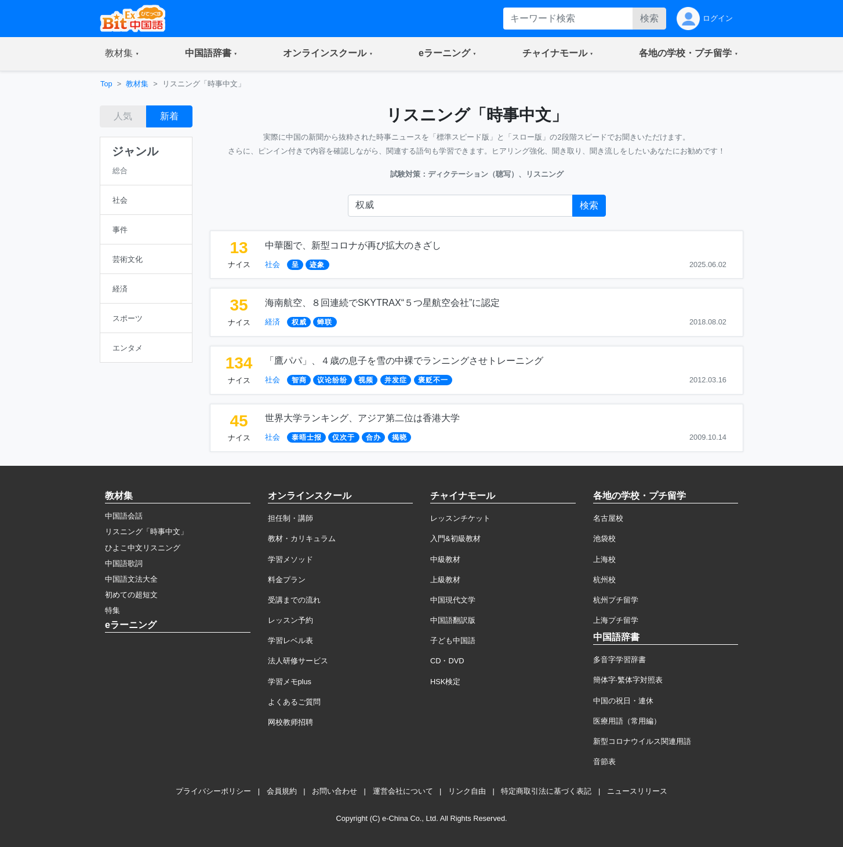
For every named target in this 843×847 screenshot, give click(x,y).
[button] (122, 54)
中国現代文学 (452, 600)
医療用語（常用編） (627, 721)
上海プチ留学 (615, 620)
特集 (112, 610)
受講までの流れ (294, 600)
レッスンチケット (460, 518)
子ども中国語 (452, 640)
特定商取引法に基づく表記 (546, 791)
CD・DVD (447, 660)
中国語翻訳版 (452, 620)
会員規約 (282, 791)
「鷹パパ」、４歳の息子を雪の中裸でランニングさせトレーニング (404, 361)
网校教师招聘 (290, 722)
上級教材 (445, 579)
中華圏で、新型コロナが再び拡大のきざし (353, 245)
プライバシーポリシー (213, 791)
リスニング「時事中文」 (146, 531)
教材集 (137, 83)
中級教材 (445, 559)
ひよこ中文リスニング (142, 547)
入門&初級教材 (455, 538)
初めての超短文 (131, 594)
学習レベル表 (290, 640)
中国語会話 (124, 516)
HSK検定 (445, 681)
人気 (123, 116)
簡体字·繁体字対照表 (628, 680)
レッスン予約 (290, 620)
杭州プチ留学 (615, 600)
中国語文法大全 (131, 579)
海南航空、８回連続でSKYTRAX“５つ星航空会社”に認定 (382, 303)
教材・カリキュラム (302, 538)
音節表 (604, 761)
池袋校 (604, 538)
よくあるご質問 (294, 702)
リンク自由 (467, 791)
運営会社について (403, 791)
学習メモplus (289, 681)
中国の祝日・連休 (623, 700)
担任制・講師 (290, 518)
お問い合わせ (334, 791)
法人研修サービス (298, 660)
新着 (169, 116)
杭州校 (604, 579)
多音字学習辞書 (619, 659)
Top (106, 83)
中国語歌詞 (124, 563)
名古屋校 (608, 518)
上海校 (604, 559)
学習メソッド (290, 559)
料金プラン (287, 579)
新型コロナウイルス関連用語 (642, 741)
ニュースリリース (637, 791)
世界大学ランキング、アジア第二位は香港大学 (362, 418)
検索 (649, 18)
